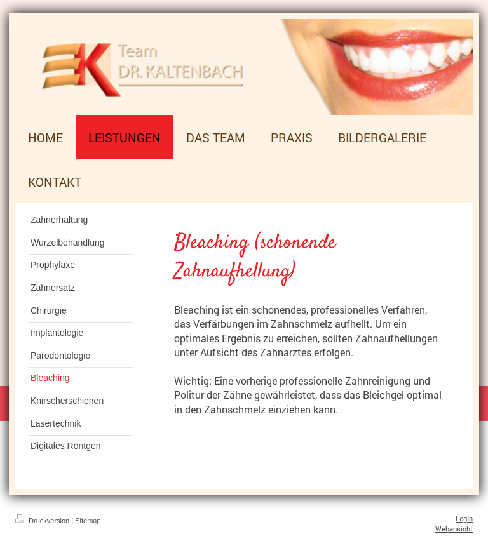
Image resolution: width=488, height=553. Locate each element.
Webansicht (454, 528)
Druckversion (43, 520)
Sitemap (87, 520)
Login (464, 519)
